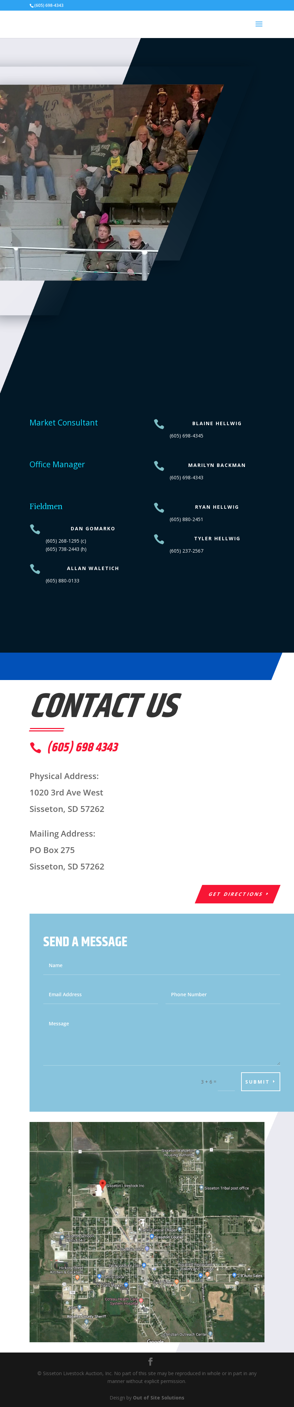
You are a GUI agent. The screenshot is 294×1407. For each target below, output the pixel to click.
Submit (257, 1081)
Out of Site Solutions (158, 1397)
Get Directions (235, 894)
